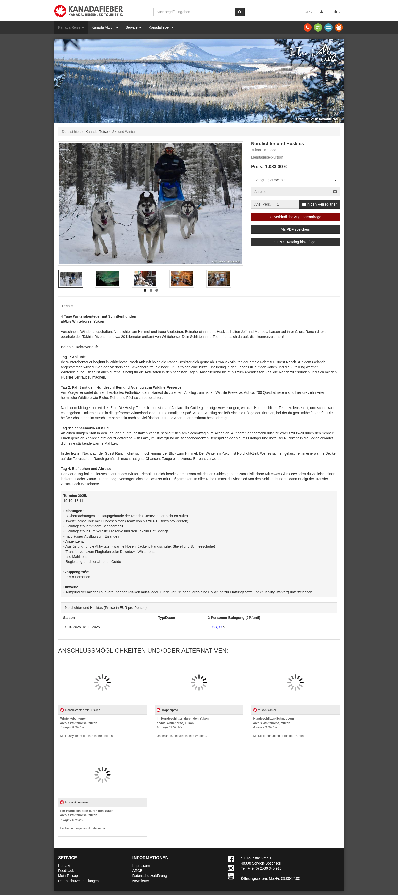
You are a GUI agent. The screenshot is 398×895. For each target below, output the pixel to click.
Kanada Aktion (105, 27)
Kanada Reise (71, 27)
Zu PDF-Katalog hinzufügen (296, 242)
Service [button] (133, 27)
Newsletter (140, 881)
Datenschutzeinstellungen (78, 881)
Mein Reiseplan (70, 876)
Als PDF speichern (295, 229)
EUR (307, 12)
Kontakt (64, 865)
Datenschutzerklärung (149, 876)
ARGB (137, 871)
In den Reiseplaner (319, 204)
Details (67, 306)
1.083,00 (215, 627)
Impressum (141, 865)
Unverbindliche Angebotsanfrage (295, 217)
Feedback (66, 871)
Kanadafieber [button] (161, 27)
